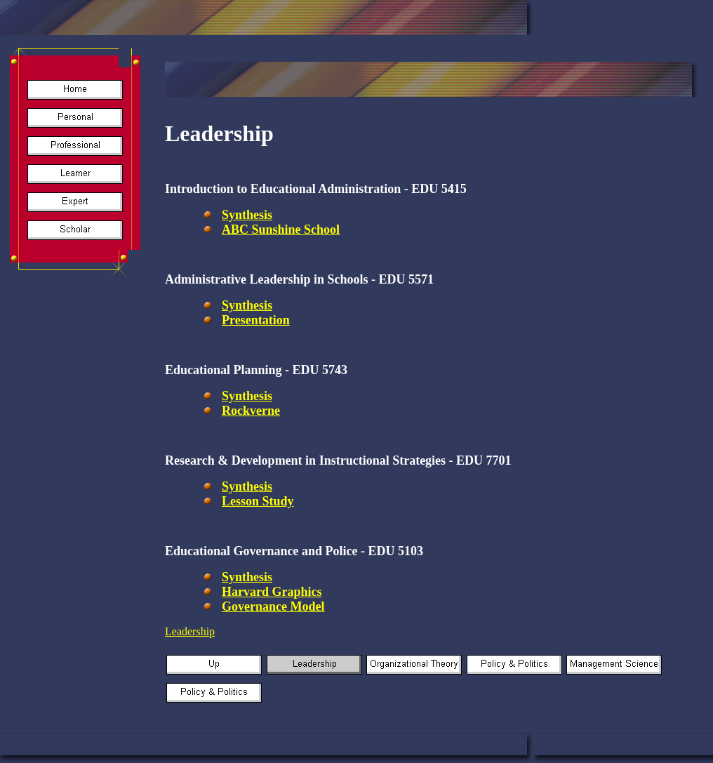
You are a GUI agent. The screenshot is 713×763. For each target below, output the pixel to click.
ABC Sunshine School (281, 230)
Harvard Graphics (272, 592)
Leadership (190, 631)
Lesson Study (258, 501)
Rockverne (251, 411)
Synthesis (247, 215)
